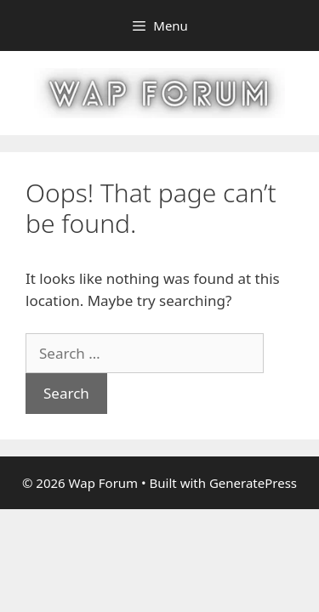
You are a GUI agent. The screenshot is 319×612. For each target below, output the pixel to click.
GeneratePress (253, 482)
